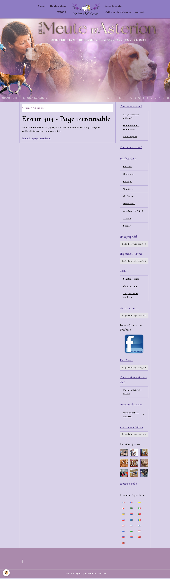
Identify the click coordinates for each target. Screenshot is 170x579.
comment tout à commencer (131, 127)
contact (139, 12)
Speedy (127, 226)
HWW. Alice (129, 204)
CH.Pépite (128, 189)
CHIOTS (61, 12)
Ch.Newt (127, 167)
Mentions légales (73, 574)
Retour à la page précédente (36, 138)
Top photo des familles (130, 296)
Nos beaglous (58, 6)
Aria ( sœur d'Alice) (133, 211)
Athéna (127, 219)
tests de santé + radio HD (131, 415)
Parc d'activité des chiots (132, 393)
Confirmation (130, 287)
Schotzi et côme (131, 279)
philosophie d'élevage (118, 12)
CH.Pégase (128, 197)
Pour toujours (130, 137)
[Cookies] (6, 572)
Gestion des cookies (95, 574)
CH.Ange (127, 182)
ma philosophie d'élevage (131, 116)
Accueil (42, 6)
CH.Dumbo (128, 174)
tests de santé (113, 6)
